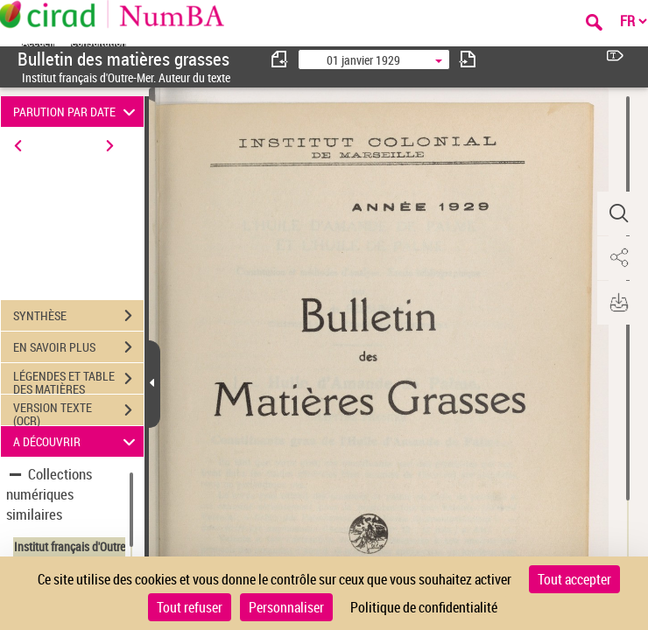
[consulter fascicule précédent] (280, 59)
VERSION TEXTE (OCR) (78, 412)
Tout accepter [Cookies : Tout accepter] (574, 579)
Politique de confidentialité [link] (423, 607)
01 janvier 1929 (363, 60)
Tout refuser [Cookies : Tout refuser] (189, 607)
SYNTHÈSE (78, 316)
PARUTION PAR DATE (77, 111)
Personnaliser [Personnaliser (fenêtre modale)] (286, 607)
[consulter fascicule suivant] (467, 59)
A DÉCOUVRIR (77, 441)
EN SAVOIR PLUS (78, 347)
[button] (617, 213)
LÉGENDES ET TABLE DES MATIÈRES (78, 381)
